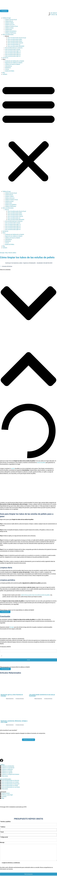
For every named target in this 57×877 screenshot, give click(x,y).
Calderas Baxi (8, 29)
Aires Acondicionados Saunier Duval (17, 37)
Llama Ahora (29, 662)
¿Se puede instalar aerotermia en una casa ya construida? (42, 695)
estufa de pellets (41, 462)
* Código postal (28, 839)
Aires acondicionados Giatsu (15, 41)
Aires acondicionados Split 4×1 (13, 56)
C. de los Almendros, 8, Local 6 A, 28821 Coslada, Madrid (14, 755)
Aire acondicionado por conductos (13, 47)
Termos (7, 69)
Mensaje (28, 851)
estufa (13, 468)
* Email (28, 833)
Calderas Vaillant (9, 23)
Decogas (2, 252)
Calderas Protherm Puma (11, 26)
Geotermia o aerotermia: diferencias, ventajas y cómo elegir (14, 721)
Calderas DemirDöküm (10, 31)
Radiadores (8, 67)
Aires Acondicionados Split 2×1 (13, 52)
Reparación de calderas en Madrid (13, 62)
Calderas (2, 764)
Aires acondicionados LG (14, 44)
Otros (4, 59)
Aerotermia (5, 57)
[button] (28, 133)
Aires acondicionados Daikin (15, 39)
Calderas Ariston (9, 28)
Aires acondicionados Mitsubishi (16, 46)
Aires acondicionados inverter (12, 49)
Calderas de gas (7, 18)
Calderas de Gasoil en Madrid (12, 64)
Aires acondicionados (8, 34)
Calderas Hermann (10, 24)
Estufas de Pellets (9, 71)
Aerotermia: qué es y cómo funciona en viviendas (12, 695)
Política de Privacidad (12, 655)
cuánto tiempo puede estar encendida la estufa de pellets (35, 595)
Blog (4, 72)
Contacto (5, 74)
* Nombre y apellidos (28, 823)
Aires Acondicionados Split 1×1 (13, 51)
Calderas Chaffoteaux (10, 33)
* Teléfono (28, 649)
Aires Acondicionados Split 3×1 (13, 54)
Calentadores (8, 66)
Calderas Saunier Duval (11, 19)
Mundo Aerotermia (9, 698)
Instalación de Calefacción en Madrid (14, 61)
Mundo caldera (12, 252)
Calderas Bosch (9, 21)
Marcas (7, 36)
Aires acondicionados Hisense (15, 42)
